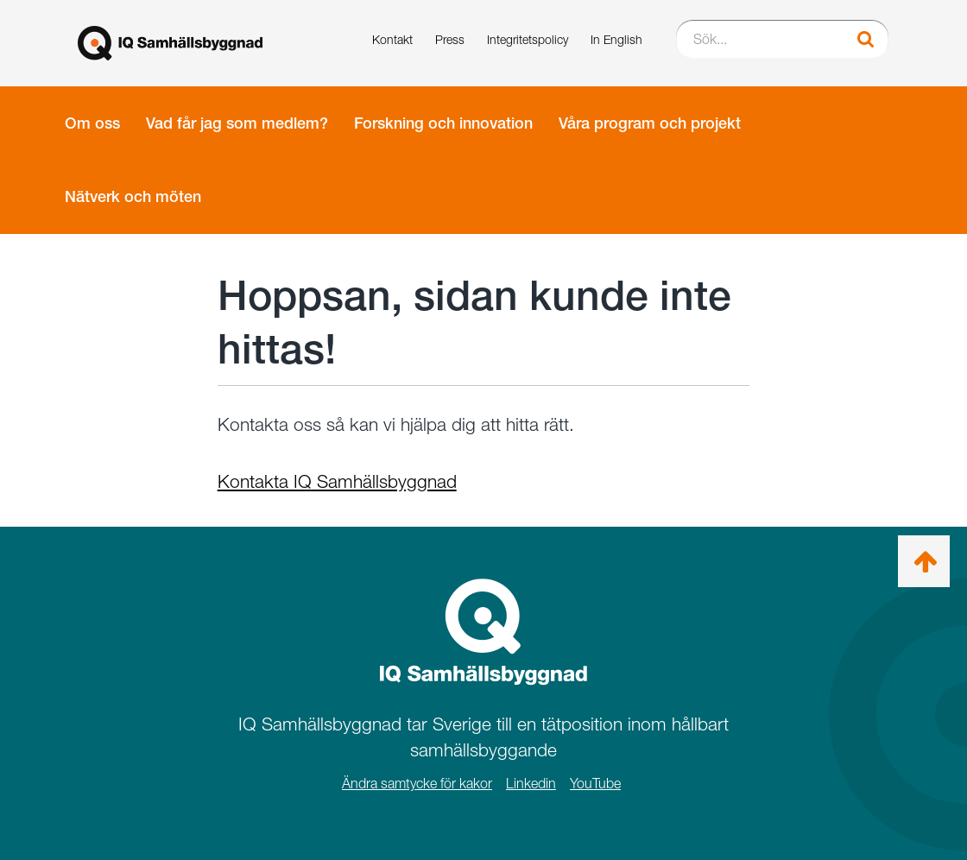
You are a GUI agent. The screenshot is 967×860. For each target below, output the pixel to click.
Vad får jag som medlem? (237, 123)
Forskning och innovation (443, 123)
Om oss (92, 123)
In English (616, 39)
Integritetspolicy (527, 39)
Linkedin (531, 783)
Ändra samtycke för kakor (417, 783)
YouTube (595, 783)
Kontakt (392, 39)
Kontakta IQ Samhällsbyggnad (337, 481)
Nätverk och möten (133, 196)
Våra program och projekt (650, 123)
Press (450, 39)
